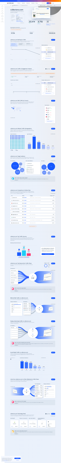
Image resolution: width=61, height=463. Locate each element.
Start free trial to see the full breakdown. (24, 257)
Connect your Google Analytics (50, 73)
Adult (20, 167)
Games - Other (15, 165)
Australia (48, 114)
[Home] (10, 3)
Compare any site (48, 93)
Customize (17, 460)
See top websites (48, 58)
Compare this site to (23, 5)
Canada (48, 109)
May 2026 (43, 5)
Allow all (17, 458)
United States (49, 107)
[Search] (33, 5)
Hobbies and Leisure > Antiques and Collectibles (19, 21)
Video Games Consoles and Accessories (17, 172)
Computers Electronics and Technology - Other (20, 164)
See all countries (50, 121)
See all (16, 426)
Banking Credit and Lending (22, 170)
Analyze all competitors (20, 193)
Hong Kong (48, 116)
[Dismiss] (59, 0)
